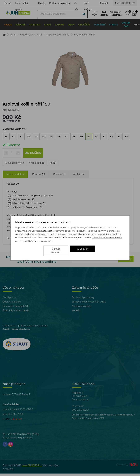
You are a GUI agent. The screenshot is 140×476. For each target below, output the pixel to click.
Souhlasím (82, 250)
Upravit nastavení (55, 250)
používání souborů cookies (38, 242)
